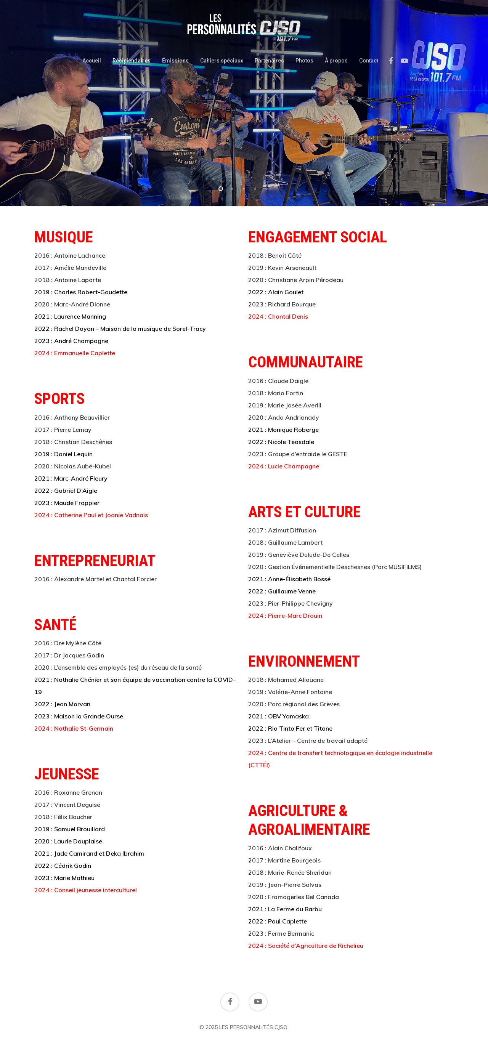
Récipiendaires (131, 61)
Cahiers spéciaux (221, 61)
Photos (304, 61)
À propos (336, 61)
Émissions (175, 61)
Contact (368, 61)
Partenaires (269, 61)
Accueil (91, 61)
